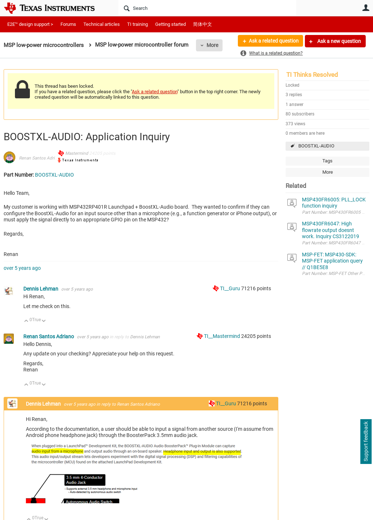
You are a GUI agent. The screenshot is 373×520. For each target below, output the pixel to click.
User (365, 7)
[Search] (207, 8)
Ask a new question (338, 41)
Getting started (170, 24)
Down (44, 321)
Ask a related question (273, 41)
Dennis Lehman (41, 289)
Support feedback (366, 442)
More (212, 45)
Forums (68, 24)
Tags (327, 161)
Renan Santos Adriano (40, 158)
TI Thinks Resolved (312, 74)
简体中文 (202, 24)
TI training (137, 24)
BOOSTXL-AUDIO (316, 146)
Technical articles (101, 24)
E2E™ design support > (30, 24)
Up (26, 321)
